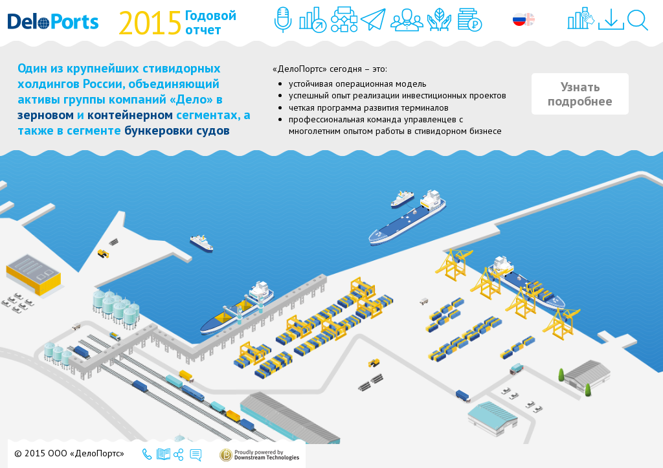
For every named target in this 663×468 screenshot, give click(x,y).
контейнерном (130, 114)
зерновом (45, 114)
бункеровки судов (177, 130)
